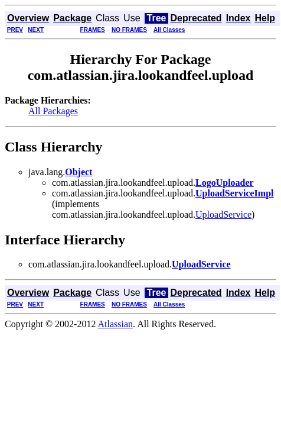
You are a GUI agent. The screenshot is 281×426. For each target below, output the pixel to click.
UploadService (223, 214)
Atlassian (115, 324)
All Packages (53, 111)
